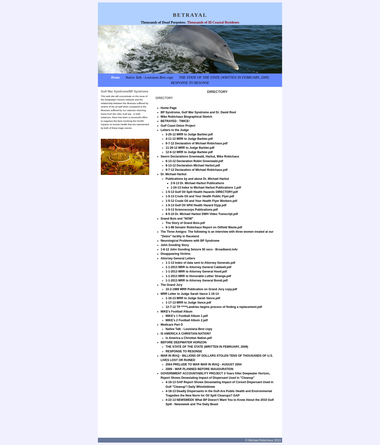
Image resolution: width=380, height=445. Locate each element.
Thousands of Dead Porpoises (163, 22)
